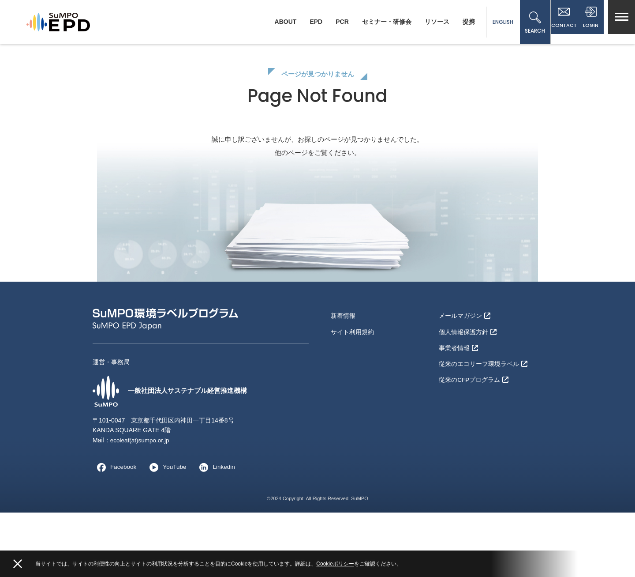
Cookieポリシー (335, 564)
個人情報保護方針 (468, 393)
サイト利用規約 (352, 393)
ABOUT (277, 21)
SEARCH (527, 22)
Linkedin (217, 531)
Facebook (115, 531)
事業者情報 (458, 408)
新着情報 (343, 379)
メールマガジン (464, 379)
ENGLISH (494, 22)
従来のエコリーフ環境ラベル (483, 422)
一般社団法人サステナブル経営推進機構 (174, 455)
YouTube (167, 531)
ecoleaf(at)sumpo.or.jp (141, 504)
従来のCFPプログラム (474, 437)
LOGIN (589, 22)
